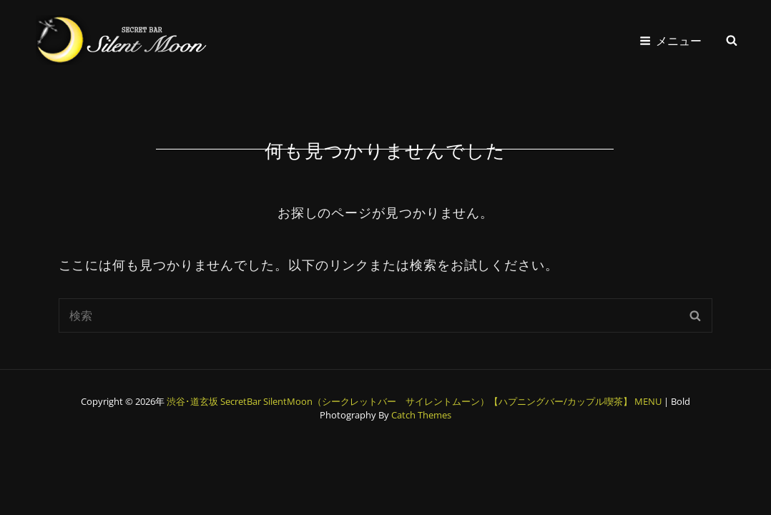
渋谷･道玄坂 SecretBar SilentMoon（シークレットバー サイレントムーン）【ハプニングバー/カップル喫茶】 (399, 401)
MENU (648, 401)
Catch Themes (421, 414)
